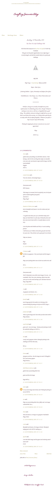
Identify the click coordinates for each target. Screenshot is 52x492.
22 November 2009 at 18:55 (32, 363)
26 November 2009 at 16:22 (32, 446)
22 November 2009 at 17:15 (32, 332)
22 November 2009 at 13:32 (32, 284)
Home (3, 35)
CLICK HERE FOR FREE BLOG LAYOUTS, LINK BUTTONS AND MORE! (26, 3)
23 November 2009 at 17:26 (32, 432)
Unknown (25, 251)
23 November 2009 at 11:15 (32, 419)
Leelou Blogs (26, 2)
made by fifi (26, 324)
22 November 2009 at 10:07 (32, 170)
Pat (24, 336)
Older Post (48, 454)
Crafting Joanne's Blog (26, 14)
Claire (24, 387)
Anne (24, 154)
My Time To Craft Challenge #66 (35, 43)
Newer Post (22, 454)
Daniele (25, 299)
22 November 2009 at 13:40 (32, 294)
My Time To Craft (39, 48)
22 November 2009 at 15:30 (32, 319)
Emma (24, 353)
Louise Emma (26, 175)
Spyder (24, 436)
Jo (23, 289)
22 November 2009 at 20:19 (32, 394)
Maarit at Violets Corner (29, 206)
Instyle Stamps (35, 83)
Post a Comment (24, 451)
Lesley (24, 424)
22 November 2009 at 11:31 (32, 246)
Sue (24, 399)
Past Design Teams (12, 35)
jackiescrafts (26, 312)
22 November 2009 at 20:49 (32, 407)
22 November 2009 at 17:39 (32, 348)
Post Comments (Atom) (31, 457)
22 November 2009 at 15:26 (32, 307)
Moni (24, 412)
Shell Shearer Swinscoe (28, 368)
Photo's (21, 35)
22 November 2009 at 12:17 (32, 267)
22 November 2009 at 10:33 (32, 201)
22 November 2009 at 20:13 (32, 382)
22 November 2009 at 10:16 (32, 180)
